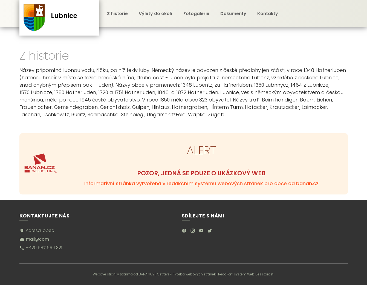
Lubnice (64, 15)
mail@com (37, 239)
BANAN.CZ (147, 274)
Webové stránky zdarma (113, 274)
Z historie (117, 13)
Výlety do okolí (155, 13)
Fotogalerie (196, 13)
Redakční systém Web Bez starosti (246, 274)
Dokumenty (233, 13)
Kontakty (267, 13)
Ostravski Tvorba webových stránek (186, 274)
